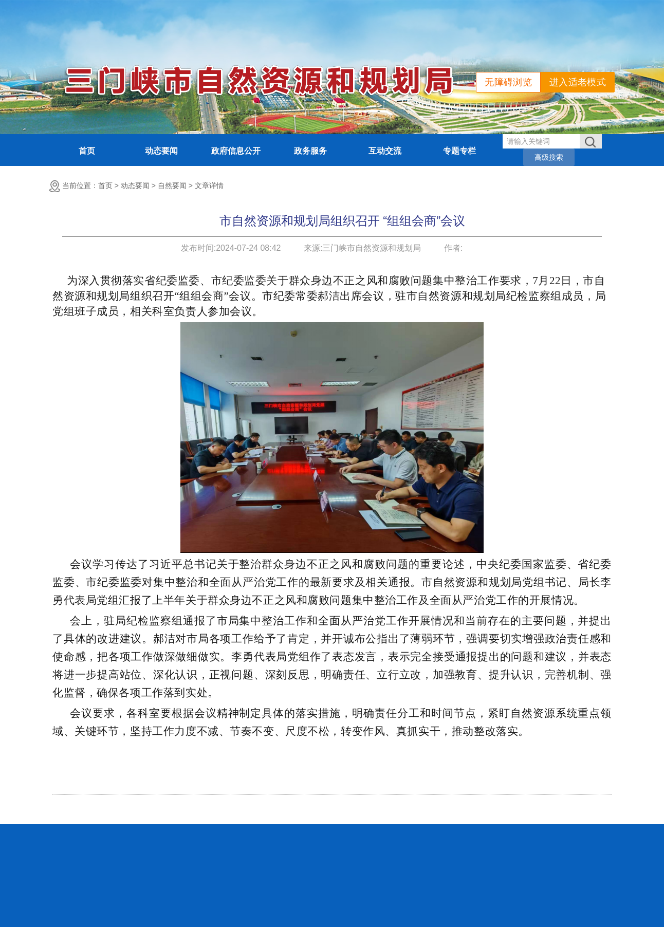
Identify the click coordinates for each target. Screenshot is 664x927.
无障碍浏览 (508, 82)
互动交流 (384, 150)
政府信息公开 (236, 150)
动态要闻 (161, 150)
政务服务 (310, 150)
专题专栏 (459, 150)
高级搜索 (548, 157)
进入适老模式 (577, 82)
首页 (87, 150)
